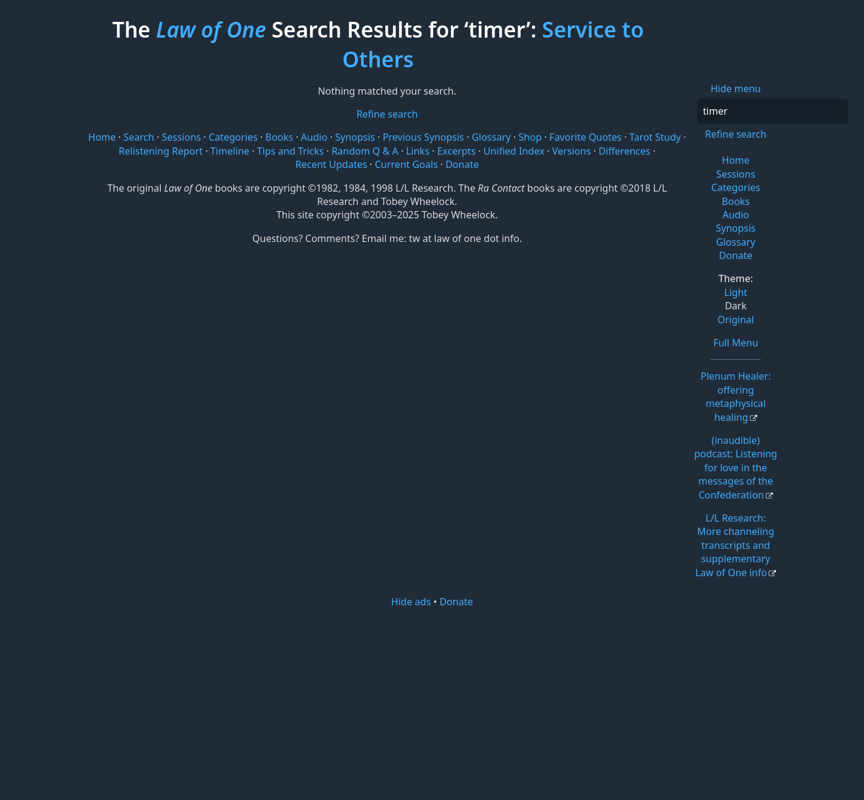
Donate (735, 255)
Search (138, 137)
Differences (624, 151)
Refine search (735, 134)
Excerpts (456, 151)
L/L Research (734, 545)
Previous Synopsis (423, 137)
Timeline (230, 151)
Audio (736, 214)
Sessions (735, 174)
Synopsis (736, 228)
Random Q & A (364, 151)
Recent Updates (331, 164)
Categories (735, 187)
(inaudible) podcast (735, 468)
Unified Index (514, 151)
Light (736, 292)
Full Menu (736, 342)
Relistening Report (161, 151)
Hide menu (735, 88)
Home (736, 160)
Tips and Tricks (290, 151)
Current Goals (406, 164)
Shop (530, 137)
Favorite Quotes (585, 137)
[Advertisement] (432, 703)
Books (736, 201)
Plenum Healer (736, 396)
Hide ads (411, 601)
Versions (571, 151)
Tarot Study (655, 137)
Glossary (735, 242)
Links (418, 151)
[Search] (772, 111)
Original (735, 319)
